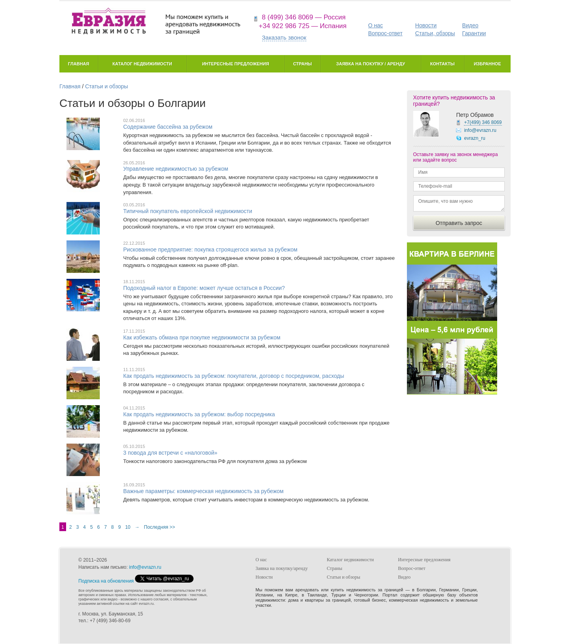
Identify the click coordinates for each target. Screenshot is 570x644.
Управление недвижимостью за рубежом (175, 169)
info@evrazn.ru (480, 130)
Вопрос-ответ (385, 33)
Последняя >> (159, 527)
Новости (426, 25)
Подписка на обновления (106, 581)
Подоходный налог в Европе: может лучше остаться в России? (204, 288)
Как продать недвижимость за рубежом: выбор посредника (199, 414)
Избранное (487, 63)
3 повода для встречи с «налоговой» (170, 453)
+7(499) (483, 122)
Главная (78, 63)
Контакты (442, 63)
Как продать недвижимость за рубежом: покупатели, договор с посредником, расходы (233, 376)
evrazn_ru (474, 138)
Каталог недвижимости (142, 63)
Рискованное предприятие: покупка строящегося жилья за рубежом (210, 249)
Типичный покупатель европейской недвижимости (187, 211)
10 (127, 527)
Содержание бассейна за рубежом (167, 127)
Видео (470, 25)
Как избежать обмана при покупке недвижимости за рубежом (201, 337)
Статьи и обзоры (106, 86)
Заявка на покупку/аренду (282, 568)
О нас (375, 25)
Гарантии (474, 33)
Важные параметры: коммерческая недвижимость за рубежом (203, 491)
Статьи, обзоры (435, 33)
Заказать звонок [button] (284, 37)
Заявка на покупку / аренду (370, 63)
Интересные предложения (235, 63)
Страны (302, 63)
